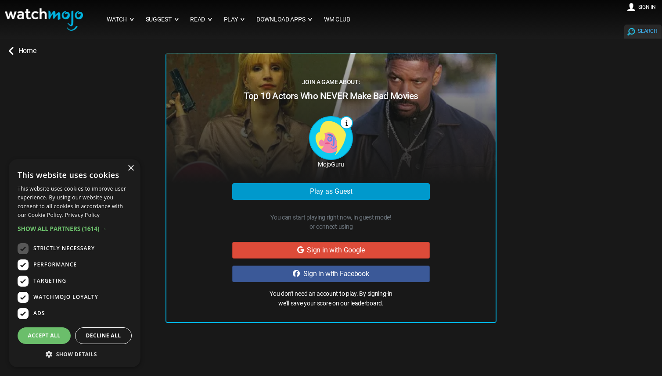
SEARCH (647, 31)
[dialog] (74, 263)
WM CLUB (337, 19)
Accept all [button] (44, 335)
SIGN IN (647, 7)
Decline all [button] (103, 335)
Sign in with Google (331, 250)
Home (22, 51)
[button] (75, 228)
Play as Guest (331, 191)
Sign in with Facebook (331, 274)
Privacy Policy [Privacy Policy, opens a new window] (82, 215)
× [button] (130, 168)
